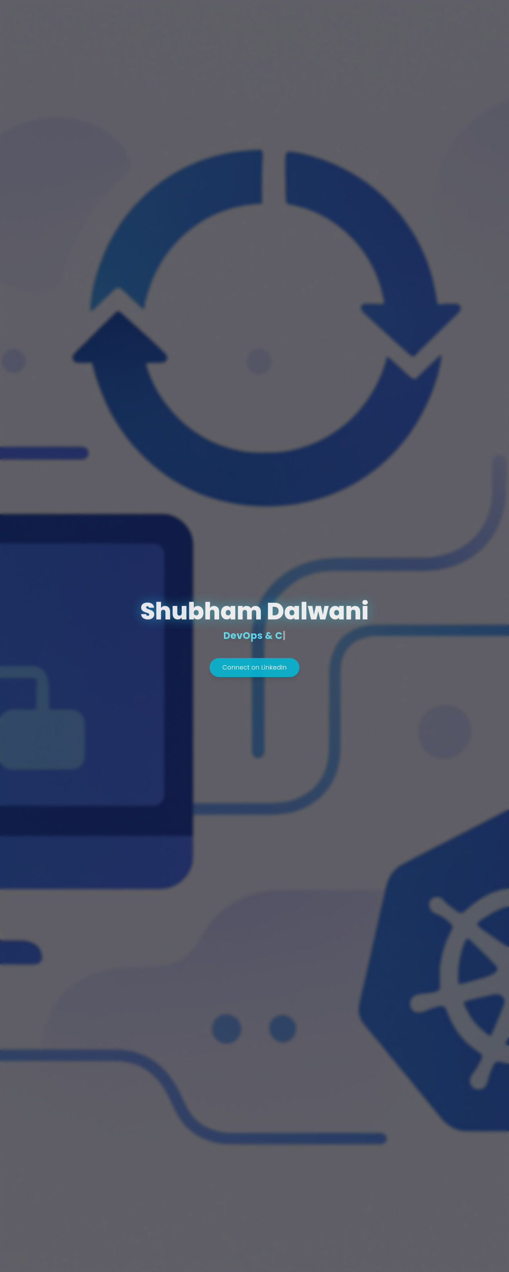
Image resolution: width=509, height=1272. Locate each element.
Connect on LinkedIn (254, 669)
